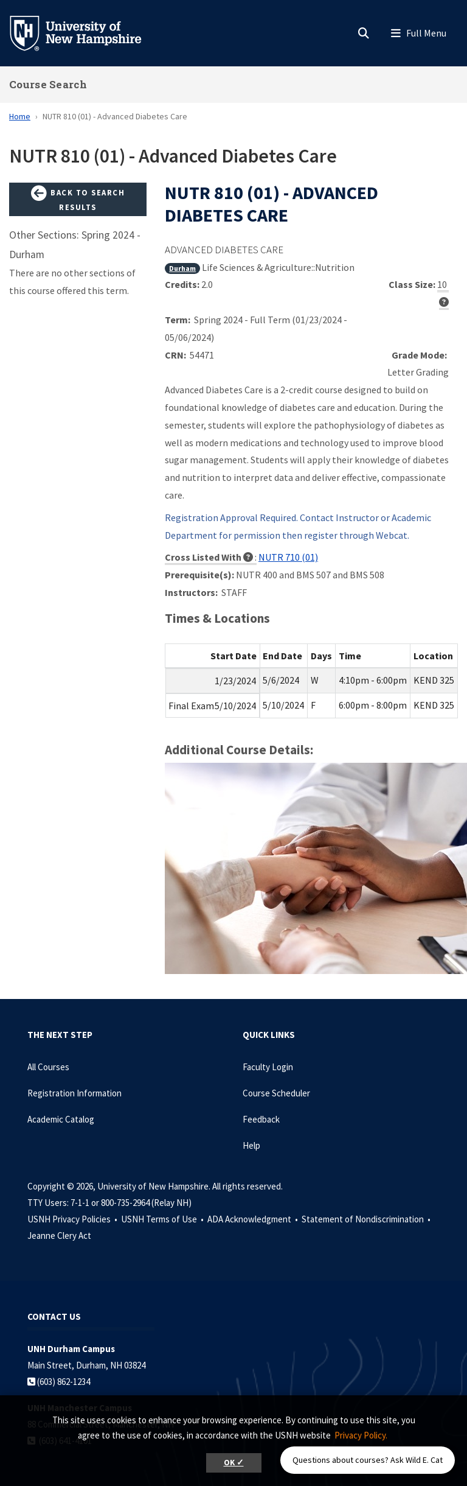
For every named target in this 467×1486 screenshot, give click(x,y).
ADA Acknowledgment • (253, 1219)
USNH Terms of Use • (163, 1219)
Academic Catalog (60, 1119)
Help (251, 1145)
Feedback (261, 1119)
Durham (182, 268)
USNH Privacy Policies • (73, 1219)
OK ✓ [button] (234, 1462)
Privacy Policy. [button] (360, 1435)
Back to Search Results (78, 199)
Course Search (48, 84)
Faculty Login (268, 1067)
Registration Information (74, 1093)
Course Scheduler (276, 1093)
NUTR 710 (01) (288, 557)
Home (19, 116)
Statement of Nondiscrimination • (367, 1219)
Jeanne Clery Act (59, 1235)
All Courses (48, 1067)
